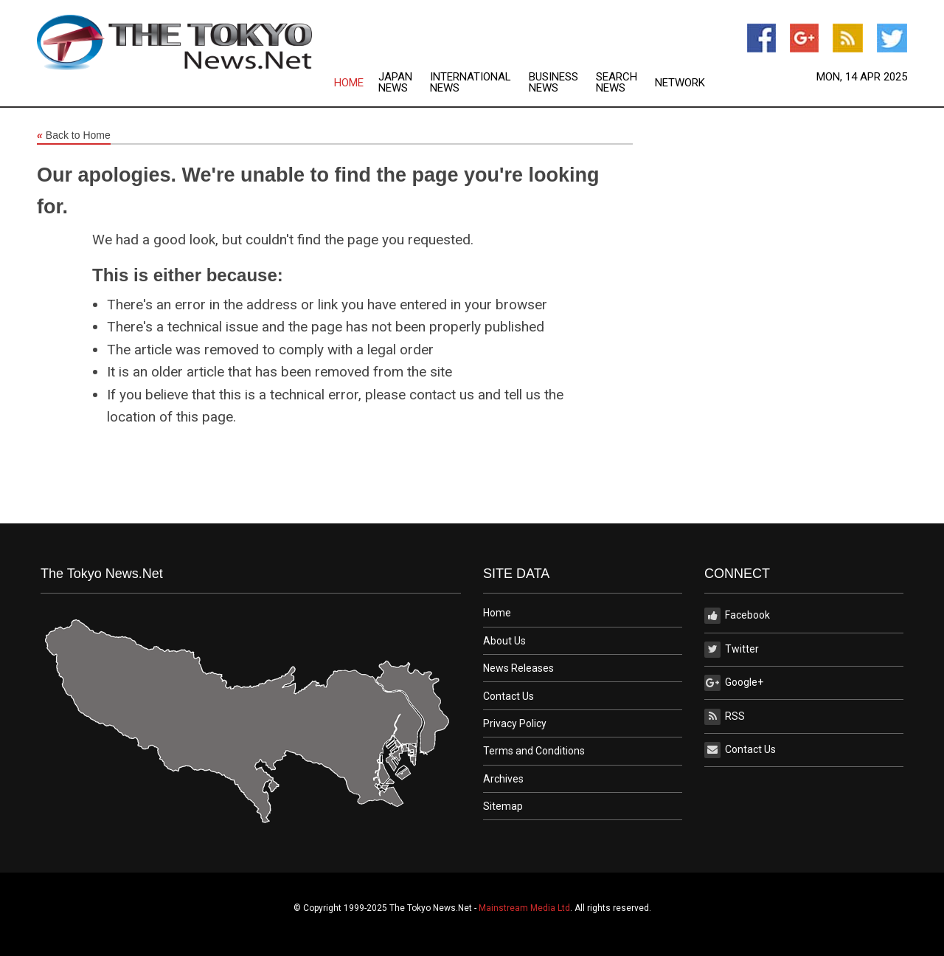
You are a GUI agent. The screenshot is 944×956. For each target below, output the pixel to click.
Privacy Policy (514, 723)
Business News (553, 83)
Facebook (737, 616)
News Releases (518, 668)
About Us (504, 641)
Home (349, 83)
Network (680, 83)
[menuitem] (356, 83)
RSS (724, 717)
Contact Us (508, 696)
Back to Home (74, 135)
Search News (616, 83)
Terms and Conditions (534, 751)
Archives (503, 779)
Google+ (733, 683)
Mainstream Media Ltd (524, 908)
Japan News (395, 83)
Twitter (731, 650)
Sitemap (503, 806)
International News (470, 83)
